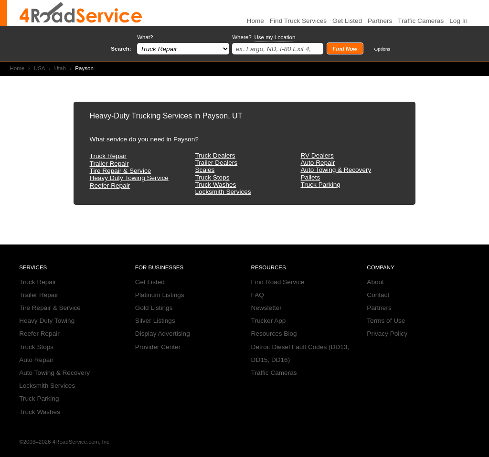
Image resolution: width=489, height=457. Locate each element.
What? (145, 37)
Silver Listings (155, 320)
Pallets (310, 177)
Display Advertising (162, 333)
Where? (263, 37)
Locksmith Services (223, 191)
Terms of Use (386, 320)
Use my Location (274, 37)
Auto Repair (317, 162)
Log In (458, 20)
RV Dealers (316, 155)
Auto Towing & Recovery (335, 169)
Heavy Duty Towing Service (129, 177)
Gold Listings (154, 307)
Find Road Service (278, 282)
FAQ (257, 294)
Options (382, 49)
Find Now (344, 49)
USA (39, 68)
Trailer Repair (109, 163)
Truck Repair (108, 155)
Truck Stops (212, 177)
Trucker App (268, 320)
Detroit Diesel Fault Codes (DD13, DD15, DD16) (300, 353)
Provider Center (158, 347)
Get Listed (347, 20)
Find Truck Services (298, 20)
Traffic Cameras (421, 20)
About (375, 282)
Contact (378, 294)
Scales (205, 169)
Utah (59, 68)
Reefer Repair (110, 185)
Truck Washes (215, 184)
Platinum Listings (159, 294)
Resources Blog (274, 333)
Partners (380, 20)
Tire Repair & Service (120, 170)
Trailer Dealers (216, 162)
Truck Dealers (215, 155)
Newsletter (266, 307)
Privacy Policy (387, 333)
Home (17, 68)
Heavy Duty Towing (46, 320)
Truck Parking (320, 184)
